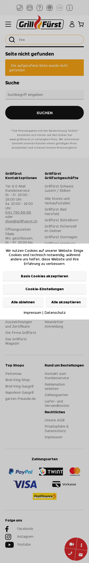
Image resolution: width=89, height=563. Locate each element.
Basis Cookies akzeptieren (44, 276)
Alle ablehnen (23, 302)
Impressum (32, 312)
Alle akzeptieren (66, 302)
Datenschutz (55, 312)
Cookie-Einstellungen (44, 289)
